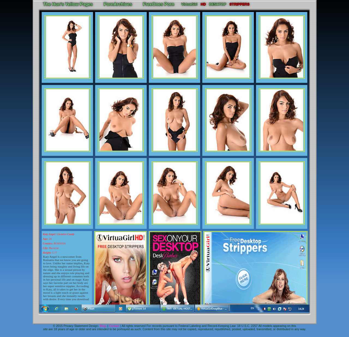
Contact (114, 325)
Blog (103, 325)
